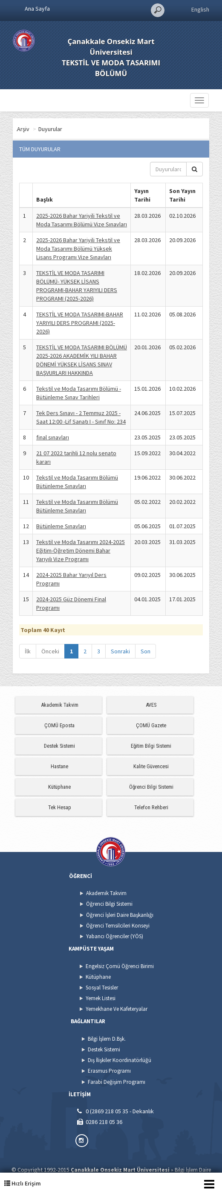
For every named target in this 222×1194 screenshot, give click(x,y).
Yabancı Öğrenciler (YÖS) (114, 936)
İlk (28, 651)
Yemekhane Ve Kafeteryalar (116, 1009)
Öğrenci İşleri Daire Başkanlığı (119, 915)
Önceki (50, 651)
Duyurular (84, 129)
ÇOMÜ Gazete (151, 725)
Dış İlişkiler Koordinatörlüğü (119, 1060)
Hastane (59, 766)
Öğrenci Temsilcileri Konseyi (118, 925)
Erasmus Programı (109, 1070)
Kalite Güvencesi (151, 766)
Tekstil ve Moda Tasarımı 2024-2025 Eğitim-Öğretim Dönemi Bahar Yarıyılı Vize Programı (80, 550)
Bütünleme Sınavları (61, 526)
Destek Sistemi (59, 746)
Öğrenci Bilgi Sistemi (151, 787)
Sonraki (120, 651)
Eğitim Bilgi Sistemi (151, 746)
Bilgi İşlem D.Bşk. (107, 1038)
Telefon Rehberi (151, 807)
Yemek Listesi (100, 998)
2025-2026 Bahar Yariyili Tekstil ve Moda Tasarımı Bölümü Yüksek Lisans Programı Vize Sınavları (78, 248)
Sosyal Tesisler (102, 987)
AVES (151, 705)
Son (145, 651)
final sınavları (52, 437)
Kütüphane (59, 787)
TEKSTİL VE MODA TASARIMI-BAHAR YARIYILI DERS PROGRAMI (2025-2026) (79, 322)
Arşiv (57, 129)
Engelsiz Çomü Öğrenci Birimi (120, 966)
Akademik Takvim (59, 705)
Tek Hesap (59, 807)
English (200, 9)
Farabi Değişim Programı (116, 1082)
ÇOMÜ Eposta (59, 725)
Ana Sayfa (37, 8)
